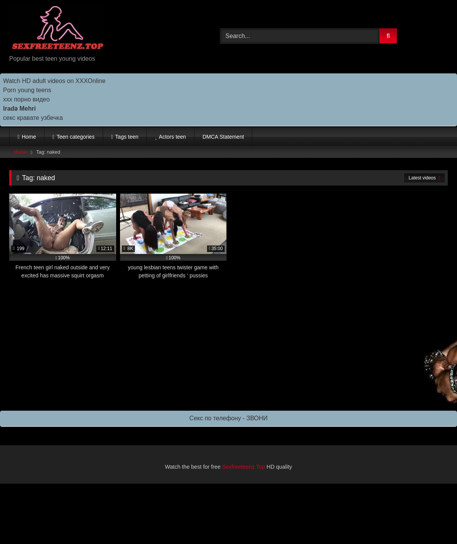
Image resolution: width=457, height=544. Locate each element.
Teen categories (76, 137)
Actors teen (172, 137)
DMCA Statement (223, 137)
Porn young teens (27, 90)
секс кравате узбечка (33, 117)
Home (29, 137)
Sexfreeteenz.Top (243, 467)
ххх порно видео (26, 99)
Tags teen (126, 137)
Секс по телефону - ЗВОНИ (228, 418)
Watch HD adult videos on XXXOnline (54, 81)
